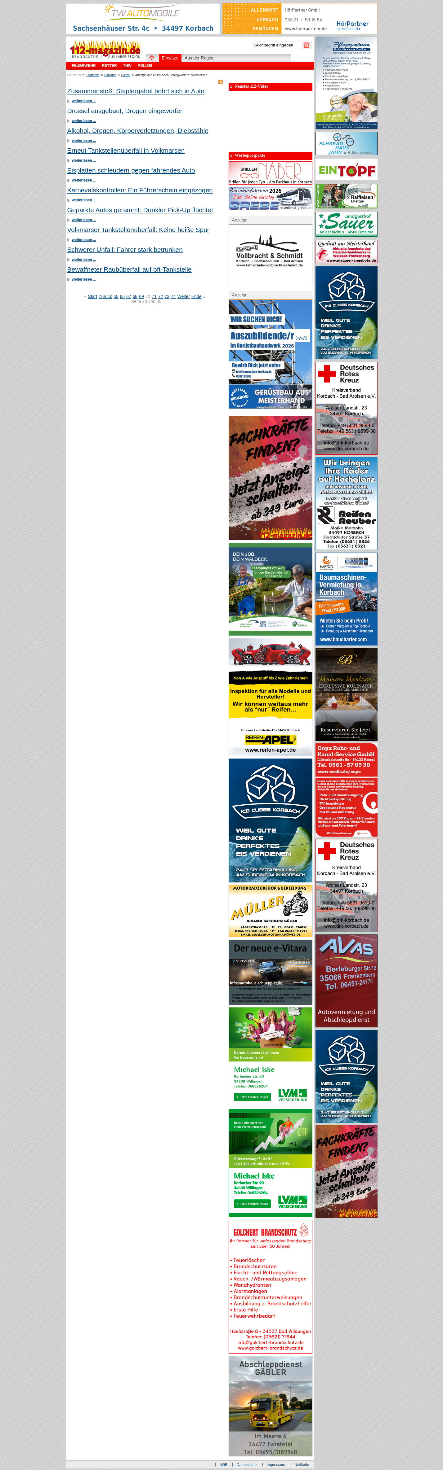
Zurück (105, 296)
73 (166, 296)
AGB (223, 1465)
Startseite (92, 75)
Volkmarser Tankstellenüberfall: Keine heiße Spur (138, 229)
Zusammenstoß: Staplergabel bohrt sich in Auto (135, 90)
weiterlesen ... (84, 101)
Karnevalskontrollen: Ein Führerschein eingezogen (140, 190)
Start (92, 296)
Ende (196, 296)
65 (116, 296)
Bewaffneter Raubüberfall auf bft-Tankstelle (129, 269)
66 (122, 296)
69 (141, 296)
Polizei (125, 75)
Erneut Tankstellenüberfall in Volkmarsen (126, 150)
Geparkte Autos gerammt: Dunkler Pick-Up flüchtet (140, 209)
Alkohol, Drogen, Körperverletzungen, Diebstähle (137, 130)
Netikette (301, 1465)
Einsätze (110, 75)
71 (154, 296)
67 (128, 296)
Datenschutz (247, 1465)
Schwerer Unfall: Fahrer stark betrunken (125, 249)
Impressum (276, 1465)
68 (135, 296)
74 (173, 296)
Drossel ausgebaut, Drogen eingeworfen (125, 110)
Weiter (183, 296)
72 (160, 296)
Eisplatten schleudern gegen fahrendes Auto (131, 170)
